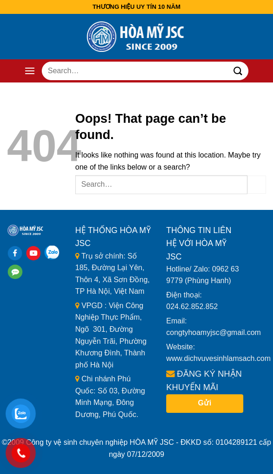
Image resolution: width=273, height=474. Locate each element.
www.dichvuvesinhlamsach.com (218, 358)
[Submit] (237, 71)
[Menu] (29, 70)
